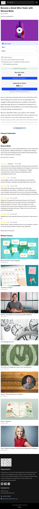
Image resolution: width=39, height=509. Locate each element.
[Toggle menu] (36, 2)
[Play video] (19, 30)
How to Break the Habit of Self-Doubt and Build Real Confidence (19, 448)
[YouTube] (2, 484)
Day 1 (3, 47)
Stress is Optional (6, 421)
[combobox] (20, 2)
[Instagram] (8, 484)
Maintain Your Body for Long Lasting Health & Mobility (16, 315)
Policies (19, 507)
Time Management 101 (7, 342)
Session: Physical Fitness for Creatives (12, 394)
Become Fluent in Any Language (10, 260)
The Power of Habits (6, 287)
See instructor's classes (7, 157)
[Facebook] (5, 484)
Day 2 (3, 51)
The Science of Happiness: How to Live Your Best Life (16, 367)
